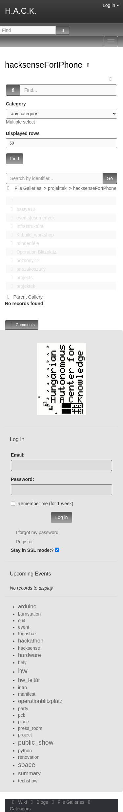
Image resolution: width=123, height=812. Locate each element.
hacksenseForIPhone (45, 64)
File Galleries (27, 188)
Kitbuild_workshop (30, 234)
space (26, 764)
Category (16, 103)
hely (22, 662)
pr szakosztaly (26, 269)
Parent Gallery (24, 297)
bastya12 (21, 209)
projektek (57, 188)
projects (19, 277)
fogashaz (27, 633)
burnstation (29, 614)
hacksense (29, 648)
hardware (29, 655)
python (25, 750)
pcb (22, 715)
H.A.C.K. (21, 10)
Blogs (38, 802)
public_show (35, 742)
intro (22, 687)
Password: (22, 479)
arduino (27, 606)
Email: (18, 455)
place (23, 721)
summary (29, 773)
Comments (22, 324)
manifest (26, 694)
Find (14, 158)
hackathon (30, 641)
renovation (28, 757)
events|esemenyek (31, 217)
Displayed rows (23, 133)
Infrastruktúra (25, 226)
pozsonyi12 (23, 260)
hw (23, 671)
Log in (111, 5)
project (25, 734)
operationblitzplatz (40, 701)
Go (110, 178)
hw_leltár (29, 680)
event (23, 627)
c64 (22, 620)
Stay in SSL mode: (31, 550)
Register (24, 541)
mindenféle (23, 243)
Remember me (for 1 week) (42, 503)
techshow (27, 780)
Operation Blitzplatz (31, 252)
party (23, 708)
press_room (30, 728)
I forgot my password (37, 532)
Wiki (19, 802)
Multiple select (20, 121)
